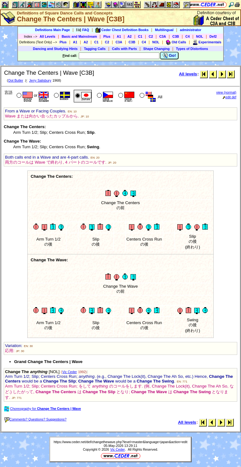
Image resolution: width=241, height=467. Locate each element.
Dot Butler (15, 80)
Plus (106, 36)
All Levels (47, 36)
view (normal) (226, 92)
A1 (119, 36)
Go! (169, 55)
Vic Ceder (69, 372)
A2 (129, 36)
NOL (199, 36)
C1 (140, 36)
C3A (162, 36)
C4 (187, 36)
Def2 (213, 36)
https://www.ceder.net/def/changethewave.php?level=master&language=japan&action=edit (120, 442)
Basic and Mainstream (79, 36)
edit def (229, 97)
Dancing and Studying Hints (55, 49)
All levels (188, 74)
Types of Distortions (192, 49)
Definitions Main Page (52, 30)
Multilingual (164, 30)
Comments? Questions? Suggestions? (35, 419)
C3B (175, 36)
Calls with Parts (124, 49)
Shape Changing (156, 49)
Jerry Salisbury (40, 80)
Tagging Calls (94, 49)
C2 (151, 36)
